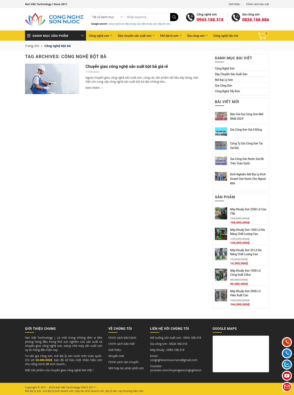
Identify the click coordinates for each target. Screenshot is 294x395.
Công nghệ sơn (116, 24)
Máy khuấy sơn (132, 24)
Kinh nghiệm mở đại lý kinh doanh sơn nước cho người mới (248, 179)
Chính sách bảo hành (122, 338)
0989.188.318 (175, 350)
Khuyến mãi (116, 356)
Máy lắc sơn (164, 24)
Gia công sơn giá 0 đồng (246, 129)
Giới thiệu (234, 4)
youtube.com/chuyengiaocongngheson (175, 370)
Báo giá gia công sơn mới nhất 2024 (246, 116)
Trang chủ (32, 46)
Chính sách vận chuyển (123, 362)
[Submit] (174, 17)
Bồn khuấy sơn (149, 24)
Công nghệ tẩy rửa (225, 35)
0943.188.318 (210, 19)
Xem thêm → (94, 88)
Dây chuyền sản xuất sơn (136, 35)
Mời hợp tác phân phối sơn (126, 368)
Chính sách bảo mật (257, 4)
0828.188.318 (178, 344)
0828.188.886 (255, 19)
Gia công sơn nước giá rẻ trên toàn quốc (247, 161)
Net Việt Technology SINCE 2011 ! (76, 387)
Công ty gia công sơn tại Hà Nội (246, 146)
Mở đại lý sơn (170, 35)
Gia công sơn (197, 35)
